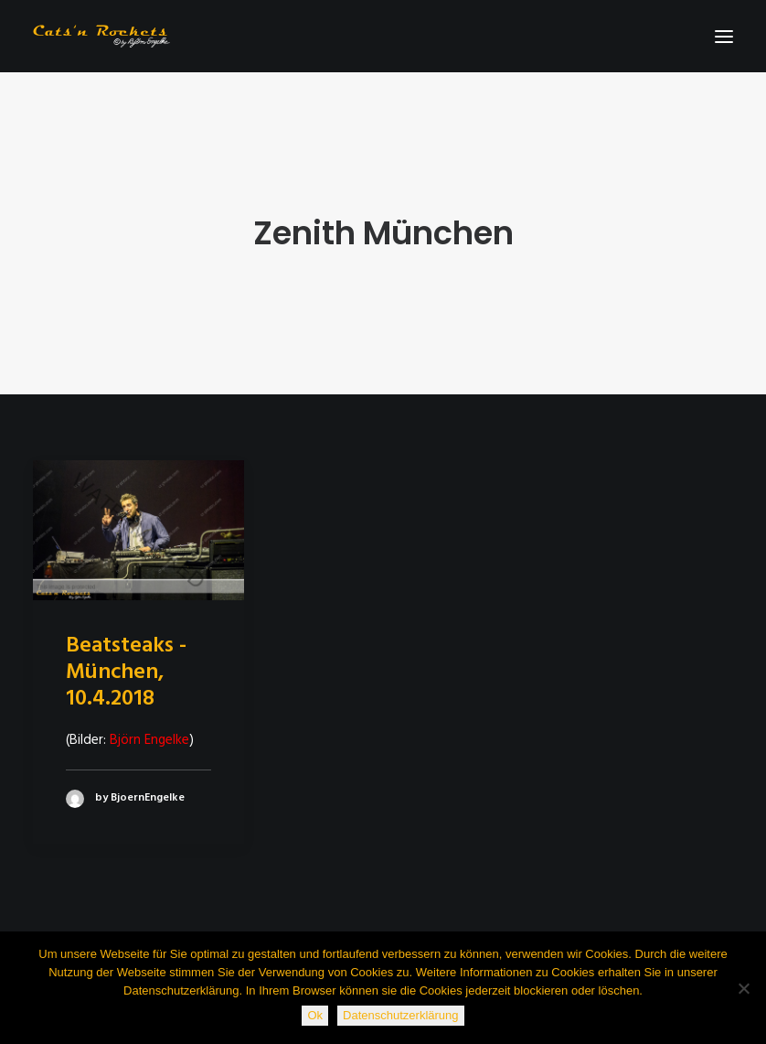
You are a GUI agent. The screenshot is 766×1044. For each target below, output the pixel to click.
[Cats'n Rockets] (101, 36)
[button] (724, 36)
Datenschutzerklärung (400, 1015)
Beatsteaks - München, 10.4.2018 (126, 672)
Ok (315, 1015)
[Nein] (743, 988)
